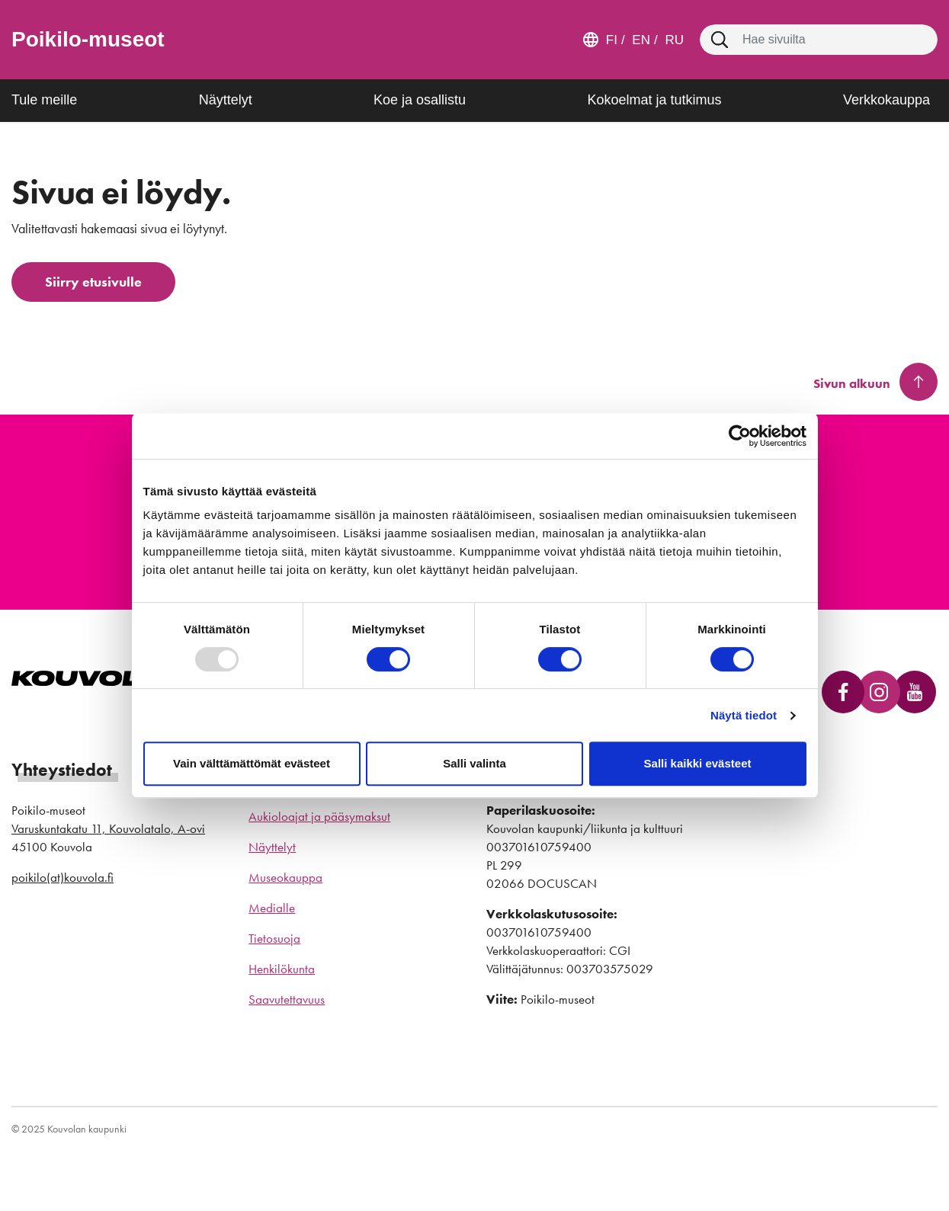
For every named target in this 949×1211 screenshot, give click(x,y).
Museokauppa (285, 877)
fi (611, 40)
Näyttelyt (225, 99)
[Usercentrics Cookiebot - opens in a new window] (739, 435)
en (639, 40)
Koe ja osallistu (420, 99)
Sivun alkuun (851, 383)
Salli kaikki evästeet (698, 763)
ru (673, 40)
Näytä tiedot (743, 715)
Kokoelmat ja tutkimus (654, 99)
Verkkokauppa (886, 99)
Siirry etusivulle (93, 281)
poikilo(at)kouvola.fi (62, 877)
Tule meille (44, 99)
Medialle (271, 907)
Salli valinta (474, 763)
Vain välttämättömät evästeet (251, 763)
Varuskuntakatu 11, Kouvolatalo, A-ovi (108, 828)
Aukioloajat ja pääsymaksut (319, 816)
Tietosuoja (274, 938)
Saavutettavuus (286, 999)
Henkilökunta (281, 968)
